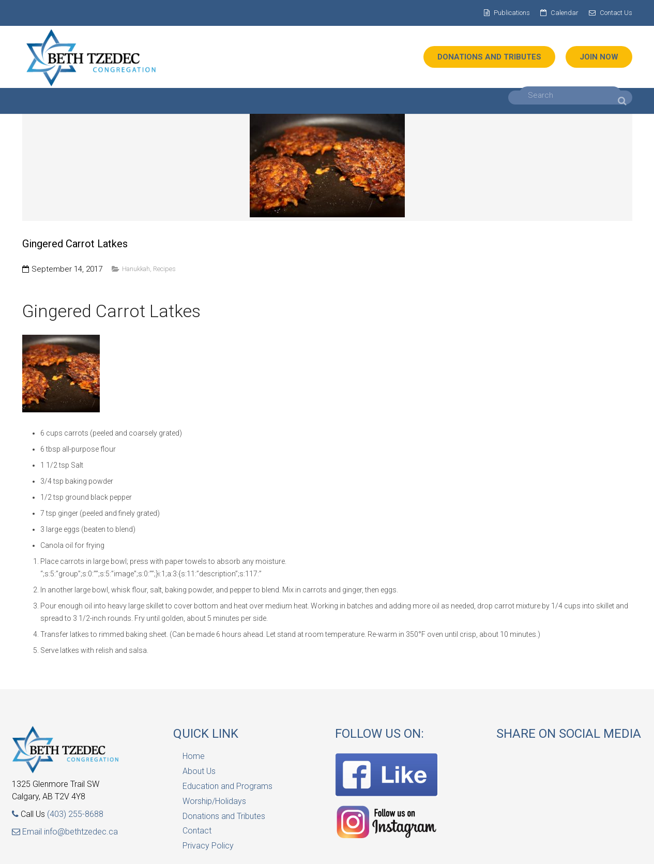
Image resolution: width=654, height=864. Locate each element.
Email (28, 832)
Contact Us (616, 13)
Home (193, 756)
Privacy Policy (208, 846)
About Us (199, 771)
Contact (196, 831)
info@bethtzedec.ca (81, 832)
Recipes (164, 269)
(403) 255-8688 (75, 814)
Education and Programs (227, 786)
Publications (512, 13)
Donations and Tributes (223, 816)
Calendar (565, 13)
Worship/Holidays (214, 801)
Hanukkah (136, 269)
